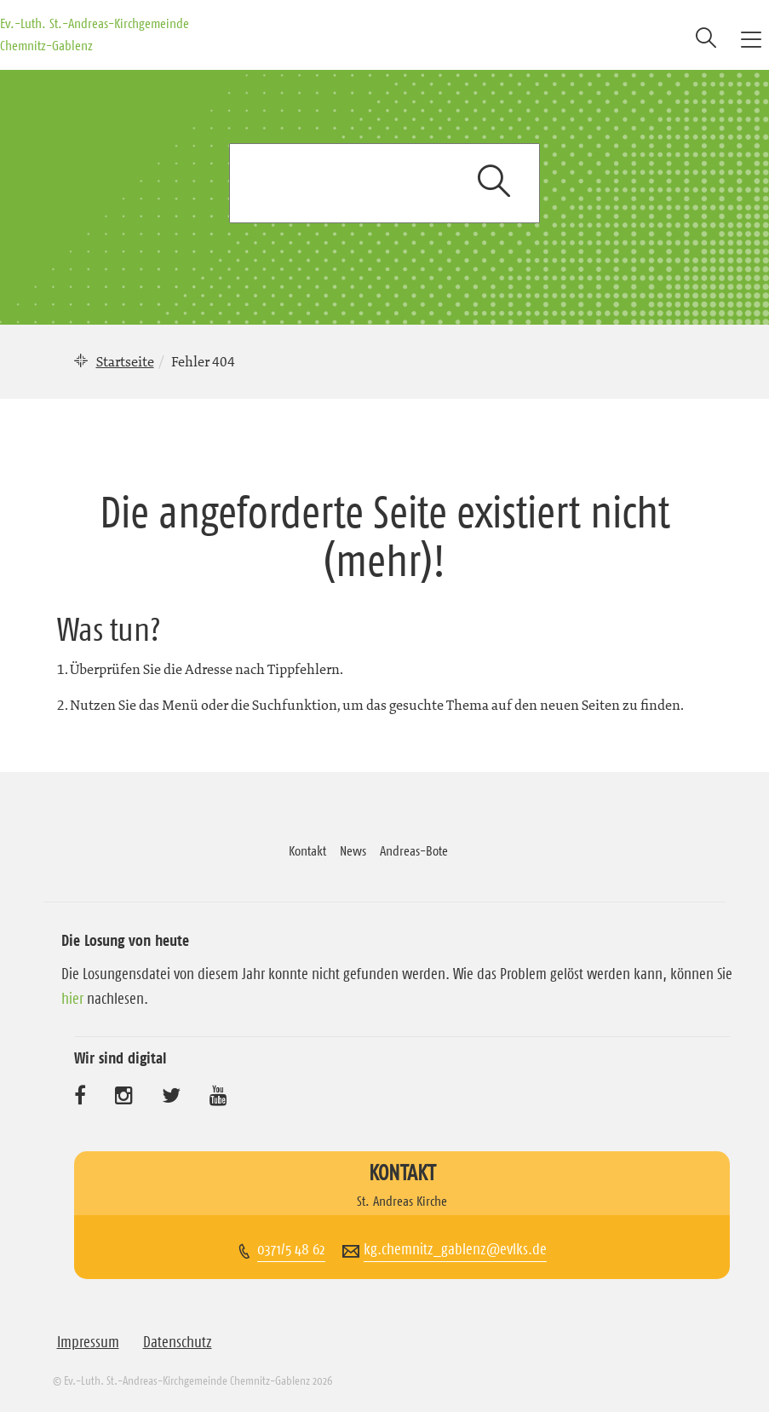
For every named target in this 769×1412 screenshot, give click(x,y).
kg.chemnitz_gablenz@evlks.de (455, 1249)
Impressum (88, 1342)
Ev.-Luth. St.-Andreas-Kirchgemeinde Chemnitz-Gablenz (94, 34)
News (353, 850)
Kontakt (307, 850)
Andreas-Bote (414, 850)
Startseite (125, 361)
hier (72, 998)
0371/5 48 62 (291, 1249)
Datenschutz (177, 1342)
